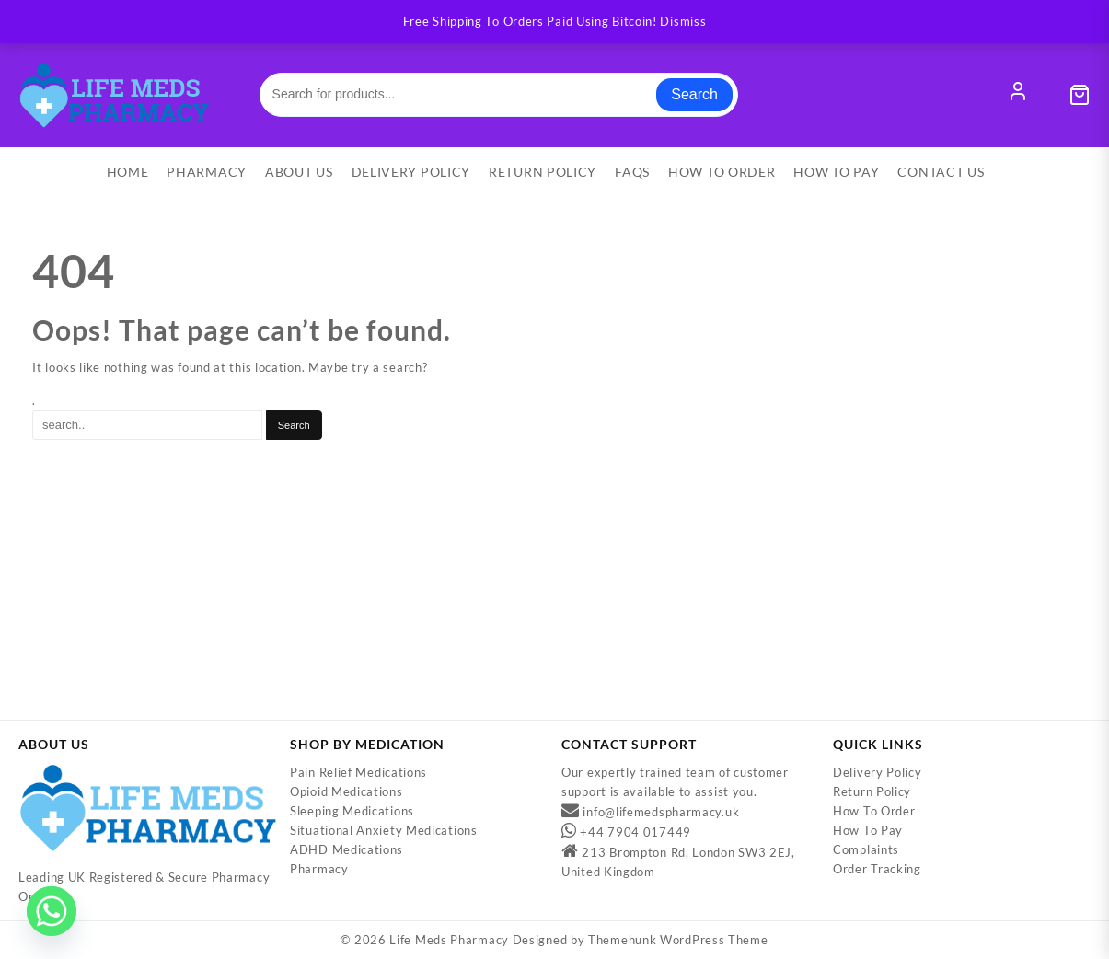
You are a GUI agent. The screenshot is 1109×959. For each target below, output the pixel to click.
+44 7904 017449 (635, 833)
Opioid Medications (346, 792)
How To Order (874, 811)
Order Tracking (877, 869)
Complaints (866, 850)
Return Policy (872, 792)
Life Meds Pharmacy (449, 940)
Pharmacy (319, 869)
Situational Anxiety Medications (384, 831)
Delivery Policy (877, 773)
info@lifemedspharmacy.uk (661, 812)
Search (694, 94)
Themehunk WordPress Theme (678, 940)
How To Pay (868, 831)
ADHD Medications (346, 850)
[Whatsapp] (51, 911)
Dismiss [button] (683, 21)
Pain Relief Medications (358, 773)
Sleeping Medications (352, 811)
